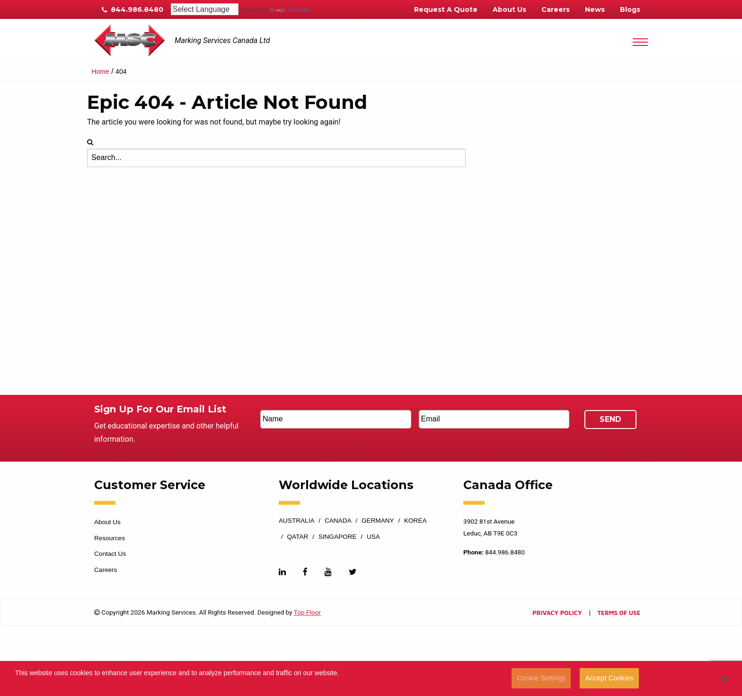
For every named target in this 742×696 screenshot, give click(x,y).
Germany (378, 521)
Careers (555, 9)
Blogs (630, 9)
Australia (297, 521)
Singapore (337, 537)
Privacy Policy (557, 613)
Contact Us (110, 553)
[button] (725, 678)
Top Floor (307, 612)
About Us (509, 9)
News (595, 9)
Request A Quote (445, 9)
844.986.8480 (132, 9)
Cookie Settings (541, 678)
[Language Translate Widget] (204, 9)
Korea (415, 521)
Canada (338, 521)
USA (373, 537)
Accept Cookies (609, 678)
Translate (289, 10)
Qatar (298, 537)
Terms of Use (619, 613)
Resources (109, 538)
